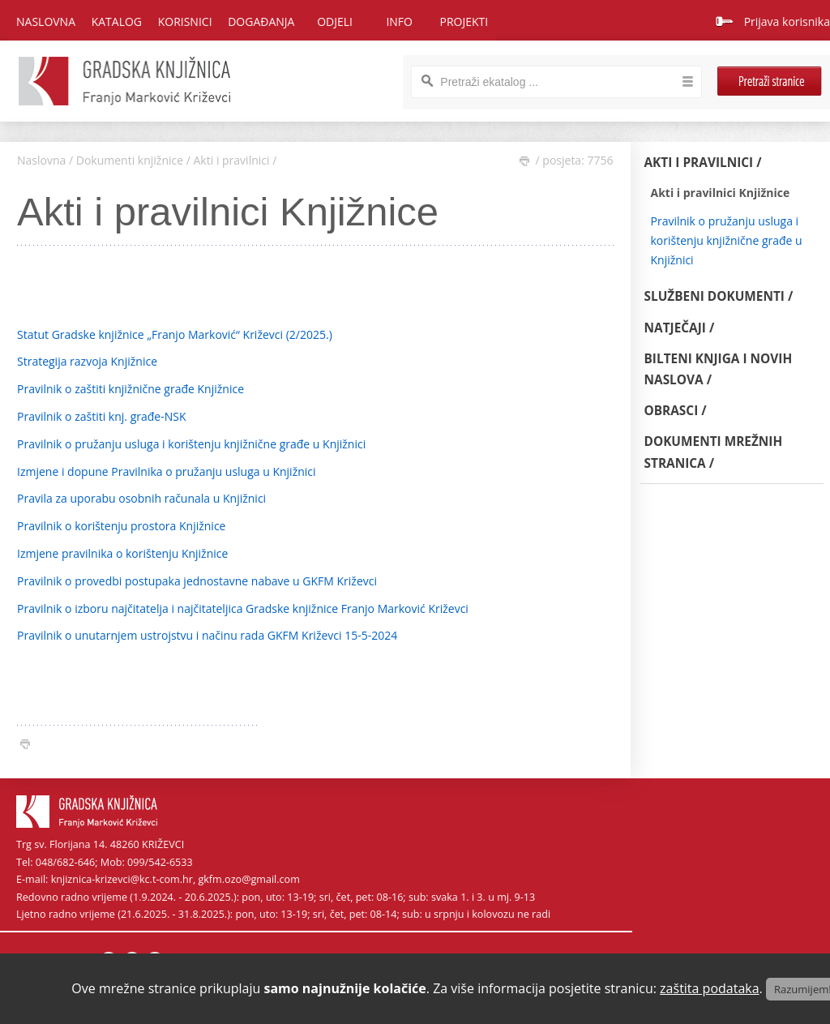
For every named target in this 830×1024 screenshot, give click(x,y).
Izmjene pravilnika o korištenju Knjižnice (122, 553)
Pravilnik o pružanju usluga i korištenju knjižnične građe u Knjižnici (191, 444)
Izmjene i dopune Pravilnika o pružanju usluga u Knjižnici (166, 471)
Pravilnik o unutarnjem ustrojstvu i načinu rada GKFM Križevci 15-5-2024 (207, 635)
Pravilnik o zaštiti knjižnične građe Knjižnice (130, 388)
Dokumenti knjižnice (129, 160)
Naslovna (45, 21)
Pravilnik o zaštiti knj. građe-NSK (101, 416)
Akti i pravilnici (232, 160)
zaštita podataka (709, 988)
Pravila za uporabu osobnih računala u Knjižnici (141, 498)
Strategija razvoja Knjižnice (87, 361)
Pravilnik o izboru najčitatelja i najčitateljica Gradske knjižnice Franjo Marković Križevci (242, 608)
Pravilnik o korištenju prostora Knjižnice (121, 525)
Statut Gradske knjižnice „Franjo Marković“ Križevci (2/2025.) (174, 334)
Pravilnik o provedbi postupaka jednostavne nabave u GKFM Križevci (197, 581)
